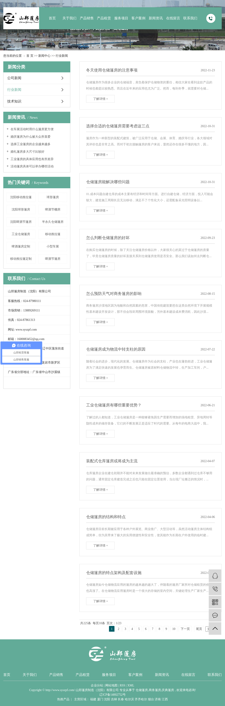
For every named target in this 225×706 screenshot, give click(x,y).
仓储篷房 (142, 690)
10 (173, 629)
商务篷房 (155, 690)
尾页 (199, 629)
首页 (52, 18)
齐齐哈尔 (141, 699)
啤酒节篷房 (52, 258)
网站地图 (111, 685)
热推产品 (63, 699)
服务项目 (121, 18)
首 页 (29, 55)
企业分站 (97, 685)
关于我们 (69, 18)
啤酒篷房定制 (21, 246)
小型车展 (53, 246)
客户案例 (138, 18)
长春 (121, 699)
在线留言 (173, 18)
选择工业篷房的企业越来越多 (30, 144)
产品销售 (87, 18)
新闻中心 (44, 55)
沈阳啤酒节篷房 (21, 221)
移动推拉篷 (52, 234)
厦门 (100, 699)
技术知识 (14, 101)
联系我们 (190, 18)
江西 (165, 699)
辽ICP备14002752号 (112, 694)
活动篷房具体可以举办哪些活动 (32, 166)
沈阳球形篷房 (21, 209)
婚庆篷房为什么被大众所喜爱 (30, 136)
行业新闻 (62, 55)
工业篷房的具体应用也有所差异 (32, 159)
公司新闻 (14, 78)
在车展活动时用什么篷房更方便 (32, 129)
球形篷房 (53, 197)
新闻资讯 (156, 18)
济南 (158, 699)
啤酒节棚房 (52, 209)
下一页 (185, 629)
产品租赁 (104, 18)
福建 (93, 699)
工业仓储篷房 (21, 234)
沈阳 (107, 699)
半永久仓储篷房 (53, 221)
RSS (122, 685)
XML (130, 685)
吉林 (114, 699)
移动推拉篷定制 (21, 258)
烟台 (151, 699)
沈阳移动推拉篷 (21, 197)
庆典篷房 (168, 690)
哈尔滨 (129, 699)
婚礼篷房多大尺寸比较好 (27, 151)
